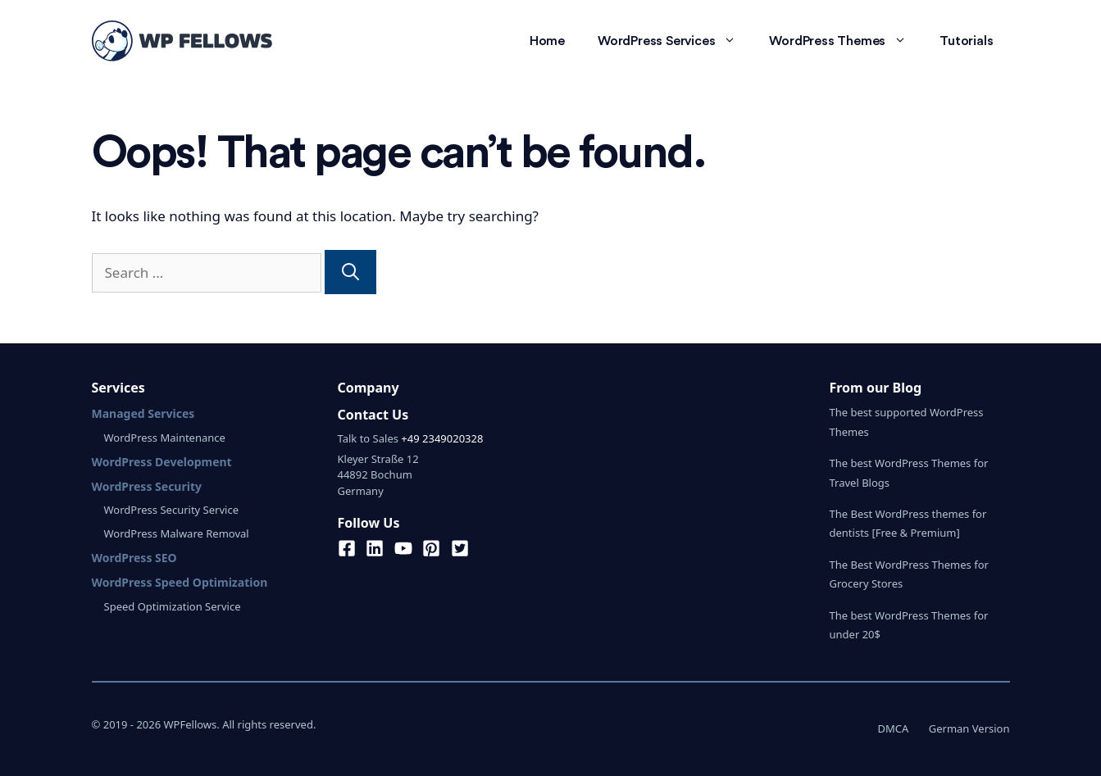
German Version (969, 728)
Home (547, 41)
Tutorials (966, 41)
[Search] (350, 272)
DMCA (893, 728)
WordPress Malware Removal (176, 533)
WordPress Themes (846, 41)
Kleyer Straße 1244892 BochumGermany (378, 475)
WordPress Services (675, 41)
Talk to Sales (368, 438)
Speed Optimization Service (172, 606)
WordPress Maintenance (164, 437)
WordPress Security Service (171, 509)
